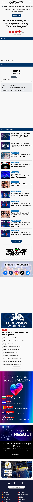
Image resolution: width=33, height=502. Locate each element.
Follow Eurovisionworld (16, 264)
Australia (6, 499)
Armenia (5, 497)
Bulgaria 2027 (26, 6)
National (6, 9)
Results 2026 (12, 6)
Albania (5, 492)
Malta (20, 497)
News (5, 6)
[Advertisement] (16, 110)
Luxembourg (23, 494)
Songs (19, 6)
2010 (10, 9)
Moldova (21, 499)
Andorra (5, 494)
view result (17, 368)
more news (16, 241)
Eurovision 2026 (16, 378)
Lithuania (21, 492)
